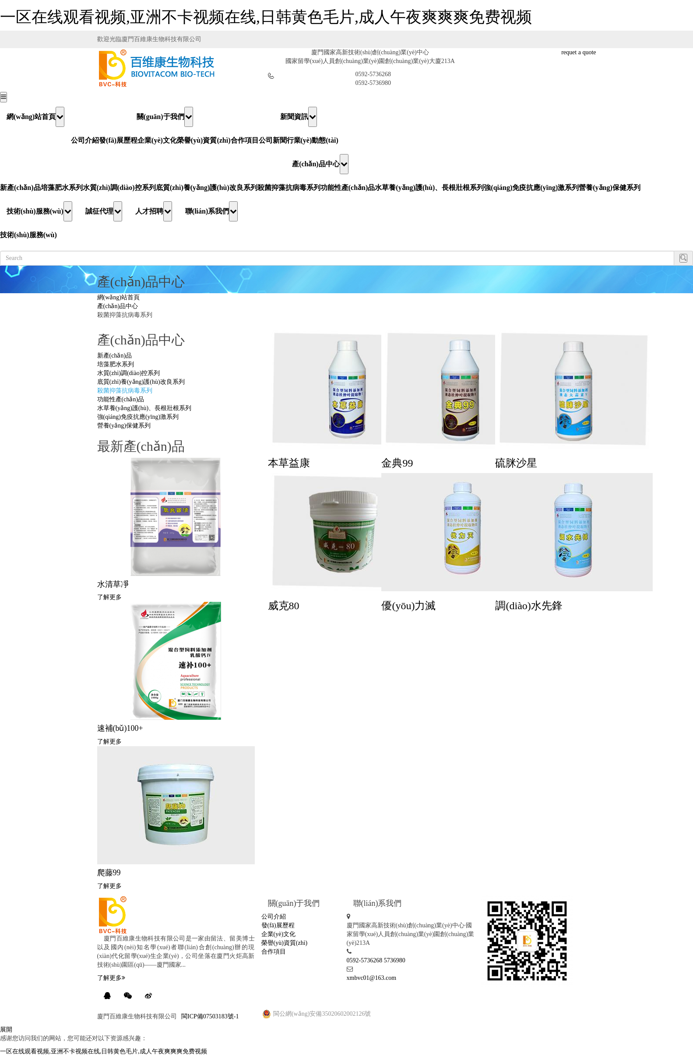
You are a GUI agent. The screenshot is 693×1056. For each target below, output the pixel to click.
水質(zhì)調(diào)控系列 (119, 187)
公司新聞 (273, 140)
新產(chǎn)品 (20, 187)
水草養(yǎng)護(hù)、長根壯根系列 (144, 408)
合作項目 (245, 140)
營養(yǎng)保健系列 (609, 187)
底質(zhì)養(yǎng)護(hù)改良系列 (206, 187)
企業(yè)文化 (157, 140)
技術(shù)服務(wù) (39, 211)
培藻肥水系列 (62, 187)
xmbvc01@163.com (372, 978)
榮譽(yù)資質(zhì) (204, 140)
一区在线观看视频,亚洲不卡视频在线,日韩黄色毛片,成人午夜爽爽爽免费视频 (266, 17)
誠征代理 (103, 211)
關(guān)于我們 (165, 117)
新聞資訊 (298, 117)
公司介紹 (85, 140)
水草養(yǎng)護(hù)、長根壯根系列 (429, 187)
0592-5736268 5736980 (376, 960)
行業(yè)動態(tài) (312, 140)
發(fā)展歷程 (118, 140)
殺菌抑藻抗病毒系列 (288, 187)
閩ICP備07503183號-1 (210, 1016)
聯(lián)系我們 (211, 211)
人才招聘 (153, 211)
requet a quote (578, 52)
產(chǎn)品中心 (320, 164)
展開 (6, 1029)
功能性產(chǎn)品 (347, 187)
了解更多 (109, 597)
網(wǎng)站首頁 (35, 117)
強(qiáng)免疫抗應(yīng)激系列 (531, 187)
